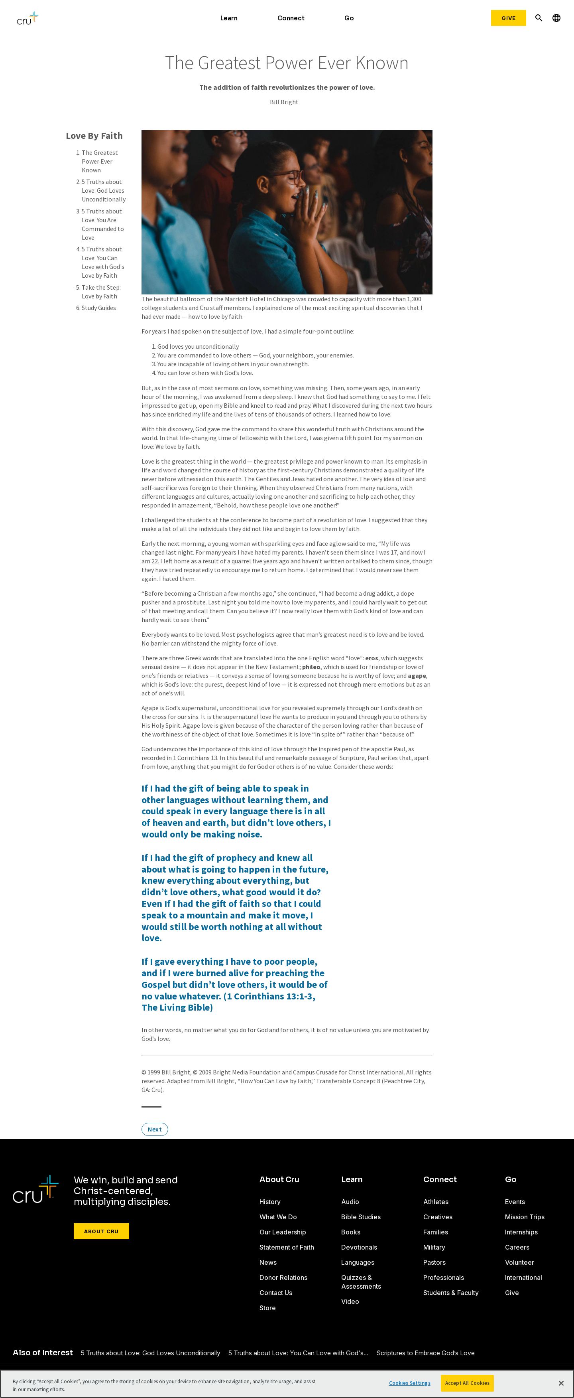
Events (515, 1202)
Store (267, 1308)
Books (350, 1232)
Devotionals (359, 1247)
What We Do (278, 1217)
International (523, 1278)
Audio (350, 1202)
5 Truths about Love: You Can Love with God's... (298, 1353)
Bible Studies (361, 1217)
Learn (229, 18)
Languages (357, 1262)
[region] (287, 1384)
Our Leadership (282, 1232)
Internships (521, 1232)
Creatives (437, 1217)
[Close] (561, 1383)
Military (434, 1247)
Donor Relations (283, 1278)
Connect (291, 18)
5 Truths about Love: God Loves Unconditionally (104, 190)
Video (350, 1301)
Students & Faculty (451, 1293)
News (268, 1262)
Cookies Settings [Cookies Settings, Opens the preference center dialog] (410, 1383)
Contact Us (275, 1293)
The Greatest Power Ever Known (100, 161)
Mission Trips (525, 1217)
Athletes (435, 1202)
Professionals (443, 1278)
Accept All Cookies (467, 1383)
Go (349, 18)
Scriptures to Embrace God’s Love (425, 1353)
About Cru (101, 1231)
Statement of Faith (286, 1247)
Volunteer (519, 1262)
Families (435, 1232)
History (270, 1202)
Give (508, 18)
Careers (517, 1247)
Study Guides (99, 308)
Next (155, 1129)
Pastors (434, 1262)
